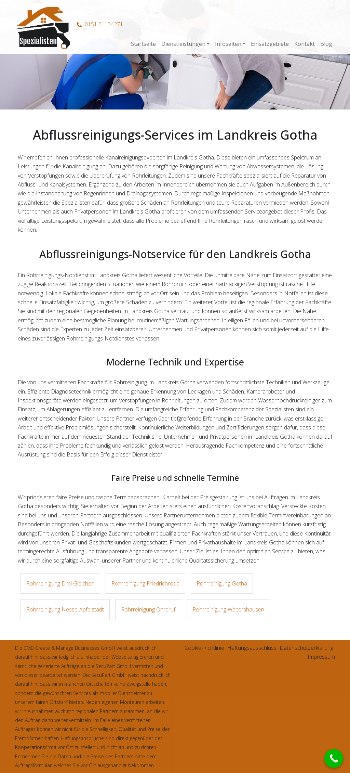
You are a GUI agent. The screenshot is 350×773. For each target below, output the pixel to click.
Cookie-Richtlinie (204, 648)
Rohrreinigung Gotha (222, 583)
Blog (326, 44)
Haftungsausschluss (252, 648)
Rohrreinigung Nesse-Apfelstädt (65, 609)
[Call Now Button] (333, 758)
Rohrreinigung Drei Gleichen (60, 583)
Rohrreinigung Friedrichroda (145, 583)
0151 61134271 (104, 24)
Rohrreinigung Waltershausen (228, 609)
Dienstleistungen (183, 44)
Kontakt (304, 44)
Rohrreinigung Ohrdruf (148, 609)
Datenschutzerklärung (306, 648)
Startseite (143, 44)
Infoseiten (228, 44)
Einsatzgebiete (270, 44)
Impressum (321, 656)
